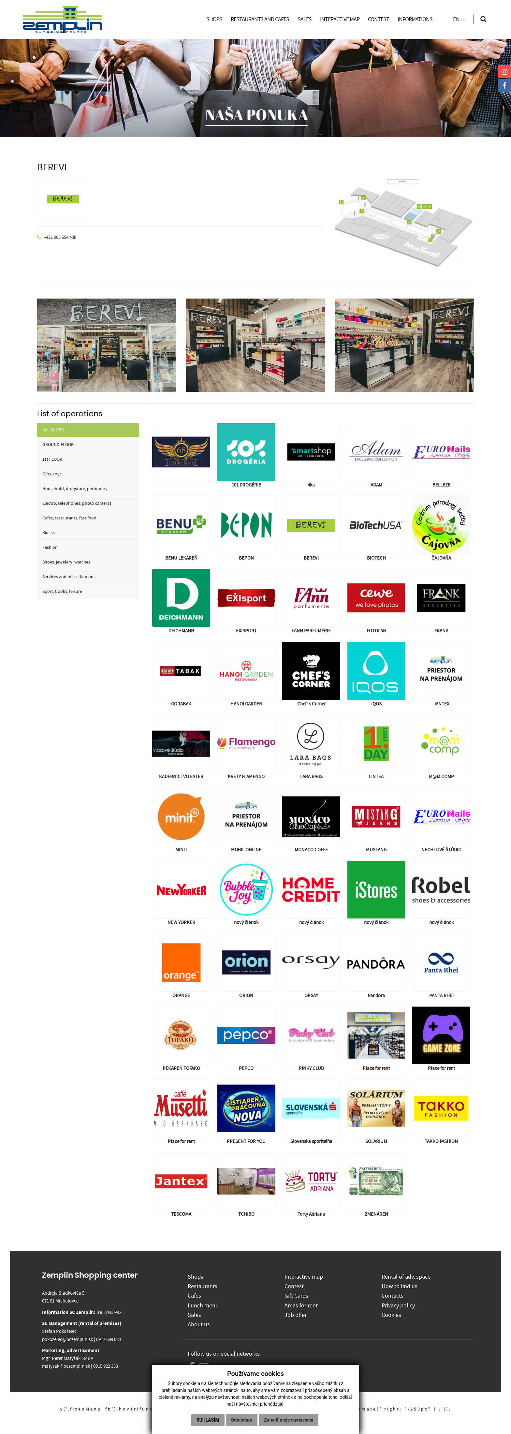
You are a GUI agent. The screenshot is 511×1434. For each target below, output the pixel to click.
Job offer (296, 1315)
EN (459, 19)
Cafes (194, 1296)
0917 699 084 (108, 1339)
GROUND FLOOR (58, 445)
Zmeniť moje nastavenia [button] (288, 1420)
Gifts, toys (52, 474)
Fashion (50, 547)
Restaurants (202, 1286)
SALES (305, 19)
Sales (194, 1315)
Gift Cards (296, 1296)
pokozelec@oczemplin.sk (67, 1339)
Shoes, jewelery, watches (66, 562)
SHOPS (214, 19)
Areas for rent (301, 1305)
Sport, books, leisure (62, 591)
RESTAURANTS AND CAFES (260, 19)
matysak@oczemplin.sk (66, 1366)
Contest (294, 1286)
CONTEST (378, 19)
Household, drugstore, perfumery (75, 489)
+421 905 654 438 (60, 237)
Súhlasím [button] (208, 1420)
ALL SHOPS (53, 430)
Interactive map (304, 1277)
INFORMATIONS (415, 19)
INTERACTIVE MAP (339, 19)
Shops (195, 1277)
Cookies (391, 1315)
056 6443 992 (108, 1312)
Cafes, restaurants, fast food (69, 518)
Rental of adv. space (406, 1277)
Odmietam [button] (241, 1420)
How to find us (399, 1286)
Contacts (392, 1296)
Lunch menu (203, 1305)
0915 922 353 (105, 1366)
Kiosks (48, 533)
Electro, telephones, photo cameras (76, 503)
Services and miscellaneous (68, 577)
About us (199, 1324)
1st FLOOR (52, 459)
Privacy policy (398, 1305)
